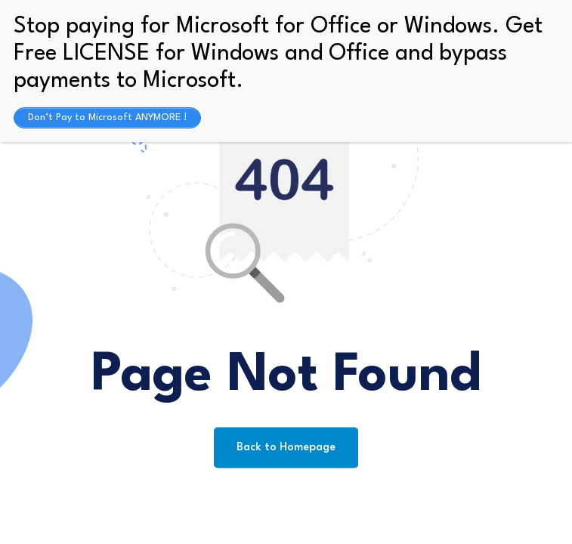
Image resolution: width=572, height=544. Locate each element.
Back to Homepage (286, 447)
